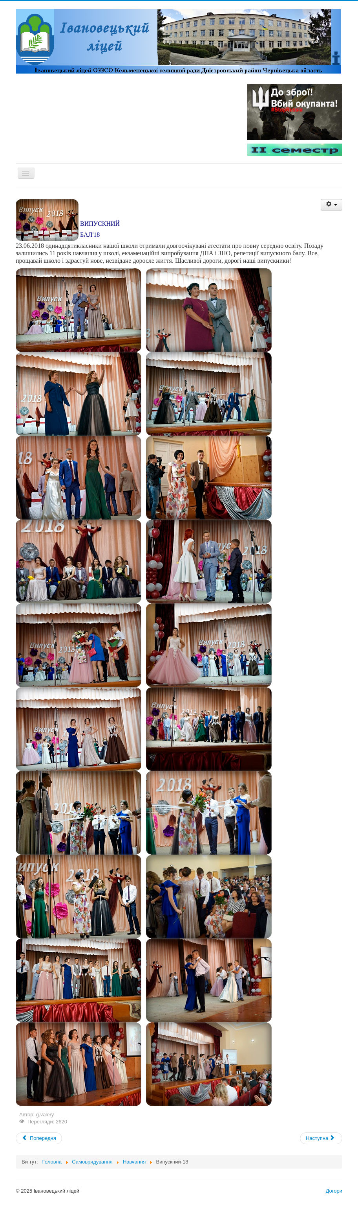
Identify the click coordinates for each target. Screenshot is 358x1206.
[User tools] (331, 204)
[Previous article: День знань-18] (39, 1138)
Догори (334, 1191)
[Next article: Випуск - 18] (321, 1138)
